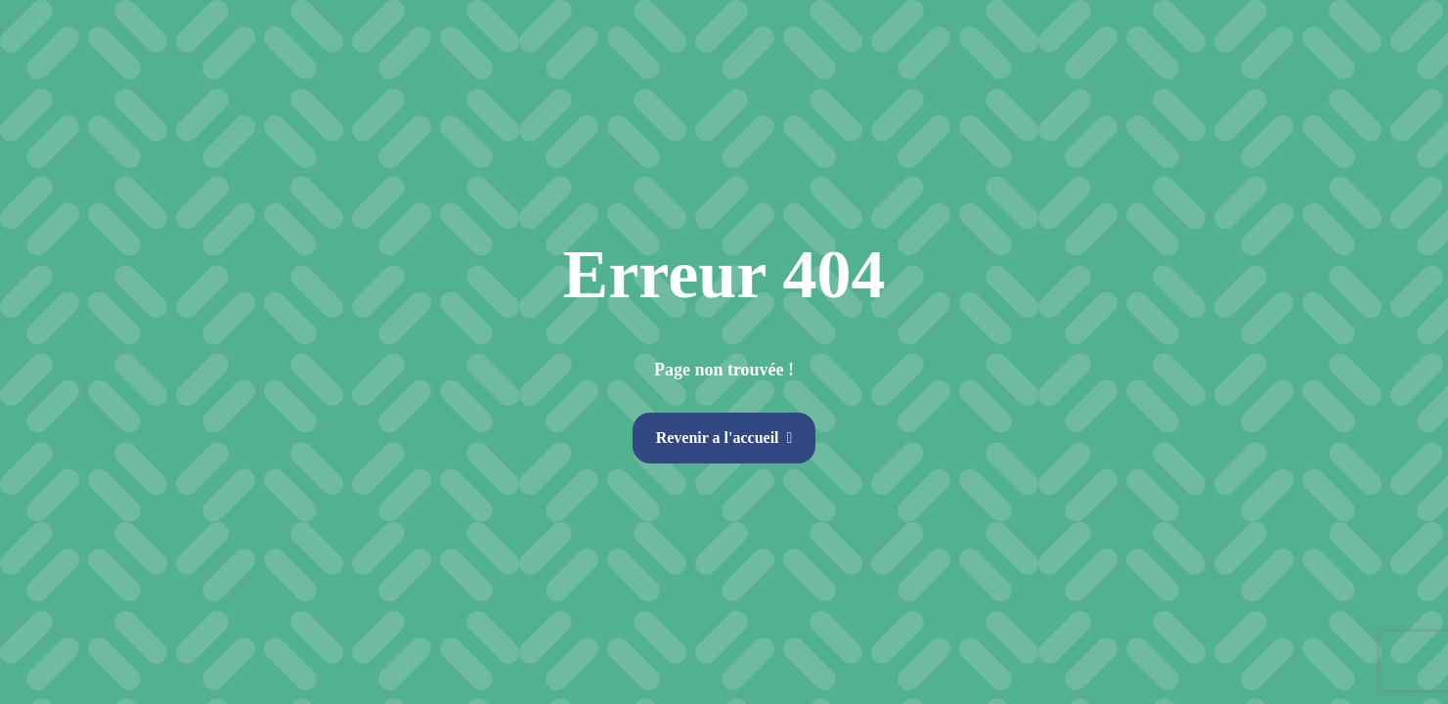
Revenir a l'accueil (717, 437)
